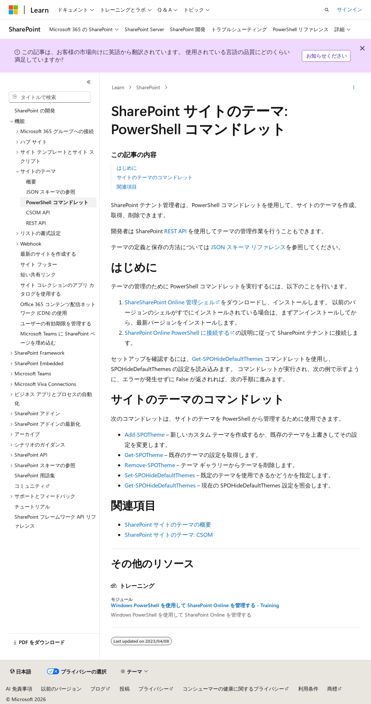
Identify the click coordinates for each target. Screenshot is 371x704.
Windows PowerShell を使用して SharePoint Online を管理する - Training (195, 605)
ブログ (97, 688)
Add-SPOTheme (144, 434)
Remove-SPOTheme (150, 465)
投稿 (125, 688)
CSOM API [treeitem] (38, 212)
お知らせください (326, 55)
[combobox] (50, 97)
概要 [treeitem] (31, 181)
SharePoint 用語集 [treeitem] (34, 475)
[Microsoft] (13, 10)
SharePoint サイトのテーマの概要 (168, 524)
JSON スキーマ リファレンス (248, 247)
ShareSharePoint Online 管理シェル (170, 302)
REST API (175, 231)
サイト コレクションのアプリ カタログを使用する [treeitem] (57, 289)
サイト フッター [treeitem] (38, 264)
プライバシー (153, 688)
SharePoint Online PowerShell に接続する (177, 332)
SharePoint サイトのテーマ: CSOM (169, 534)
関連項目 (127, 186)
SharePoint (148, 87)
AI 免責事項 (19, 688)
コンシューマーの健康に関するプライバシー (233, 688)
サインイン (349, 9)
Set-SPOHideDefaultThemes (160, 475)
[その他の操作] (353, 87)
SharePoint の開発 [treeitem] (34, 110)
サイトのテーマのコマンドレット (155, 177)
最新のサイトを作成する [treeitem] (48, 253)
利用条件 (308, 688)
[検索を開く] (327, 9)
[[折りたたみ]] (88, 81)
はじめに (127, 167)
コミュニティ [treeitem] (29, 485)
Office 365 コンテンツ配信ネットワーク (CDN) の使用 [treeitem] (58, 309)
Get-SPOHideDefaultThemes (227, 358)
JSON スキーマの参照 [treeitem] (50, 191)
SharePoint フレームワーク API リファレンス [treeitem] (55, 521)
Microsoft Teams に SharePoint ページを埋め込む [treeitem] (57, 338)
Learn (118, 87)
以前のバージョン (61, 688)
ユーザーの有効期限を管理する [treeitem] (55, 323)
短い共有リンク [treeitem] (38, 274)
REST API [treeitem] (36, 222)
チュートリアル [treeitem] (32, 506)
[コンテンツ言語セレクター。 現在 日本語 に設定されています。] (21, 672)
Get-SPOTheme (144, 454)
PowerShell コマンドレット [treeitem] (57, 202)
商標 (332, 688)
